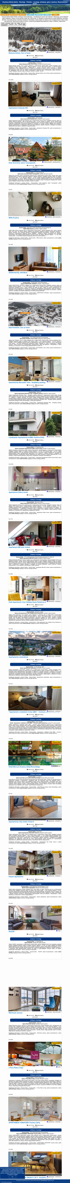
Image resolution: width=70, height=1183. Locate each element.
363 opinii (41, 1081)
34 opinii (42, 890)
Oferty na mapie (14, 14)
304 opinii (39, 945)
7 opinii (43, 286)
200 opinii (44, 66)
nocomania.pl (66, 0)
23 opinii (44, 560)
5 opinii (49, 615)
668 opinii (47, 780)
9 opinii (41, 1026)
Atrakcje (47, 14)
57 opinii (54, 725)
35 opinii (43, 505)
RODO (16, 1174)
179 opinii (43, 670)
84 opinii (45, 835)
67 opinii (49, 396)
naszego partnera (32, 76)
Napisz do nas (51, 1180)
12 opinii (49, 450)
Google (22, 1168)
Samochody (38, 14)
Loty (30, 14)
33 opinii (43, 121)
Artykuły (55, 14)
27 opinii (40, 231)
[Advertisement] (35, 973)
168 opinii (46, 176)
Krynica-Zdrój (56, 28)
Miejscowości (22, 14)
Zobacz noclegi (35, 63)
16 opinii (44, 341)
